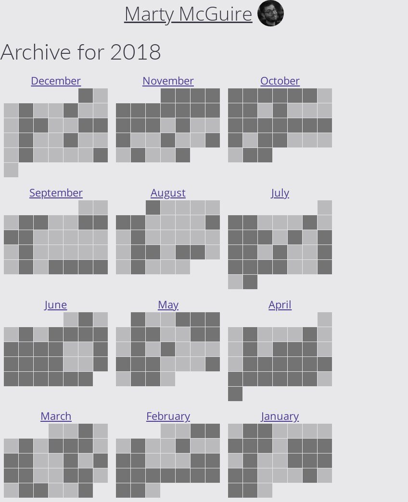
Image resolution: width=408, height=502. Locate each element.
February (168, 416)
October (280, 80)
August (168, 192)
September (56, 192)
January (280, 416)
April (280, 304)
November (168, 80)
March (56, 416)
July (280, 192)
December (56, 80)
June (56, 304)
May (168, 304)
